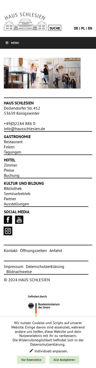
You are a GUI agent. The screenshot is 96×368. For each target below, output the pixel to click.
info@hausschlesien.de (24, 128)
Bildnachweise (19, 271)
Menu (12, 43)
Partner (10, 198)
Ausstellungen (16, 203)
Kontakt (10, 250)
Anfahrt (55, 250)
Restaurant (13, 141)
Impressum (13, 266)
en (90, 28)
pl (83, 28)
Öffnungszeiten (33, 250)
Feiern (9, 146)
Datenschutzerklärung (45, 266)
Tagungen (12, 151)
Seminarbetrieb (17, 193)
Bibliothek (13, 188)
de (76, 28)
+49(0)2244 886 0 (19, 123)
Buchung (11, 175)
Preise (9, 170)
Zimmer (10, 165)
